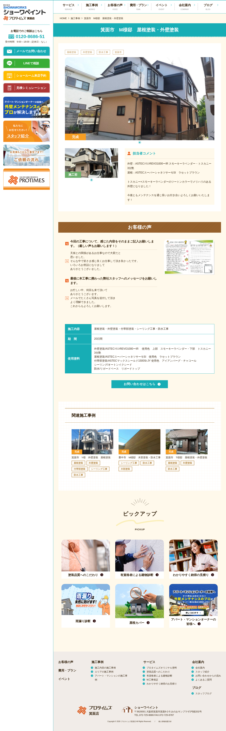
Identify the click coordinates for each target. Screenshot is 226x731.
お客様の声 (115, 7)
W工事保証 (152, 679)
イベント (161, 7)
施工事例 (92, 7)
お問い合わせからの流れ (208, 675)
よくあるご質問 (203, 679)
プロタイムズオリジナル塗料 (162, 667)
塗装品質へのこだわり (158, 671)
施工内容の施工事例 (105, 667)
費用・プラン (138, 7)
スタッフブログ (203, 693)
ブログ (208, 7)
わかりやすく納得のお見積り (162, 683)
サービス (149, 662)
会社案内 (185, 7)
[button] (139, 142)
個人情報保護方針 (165, 721)
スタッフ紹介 (202, 671)
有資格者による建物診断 (159, 675)
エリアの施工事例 (104, 671)
